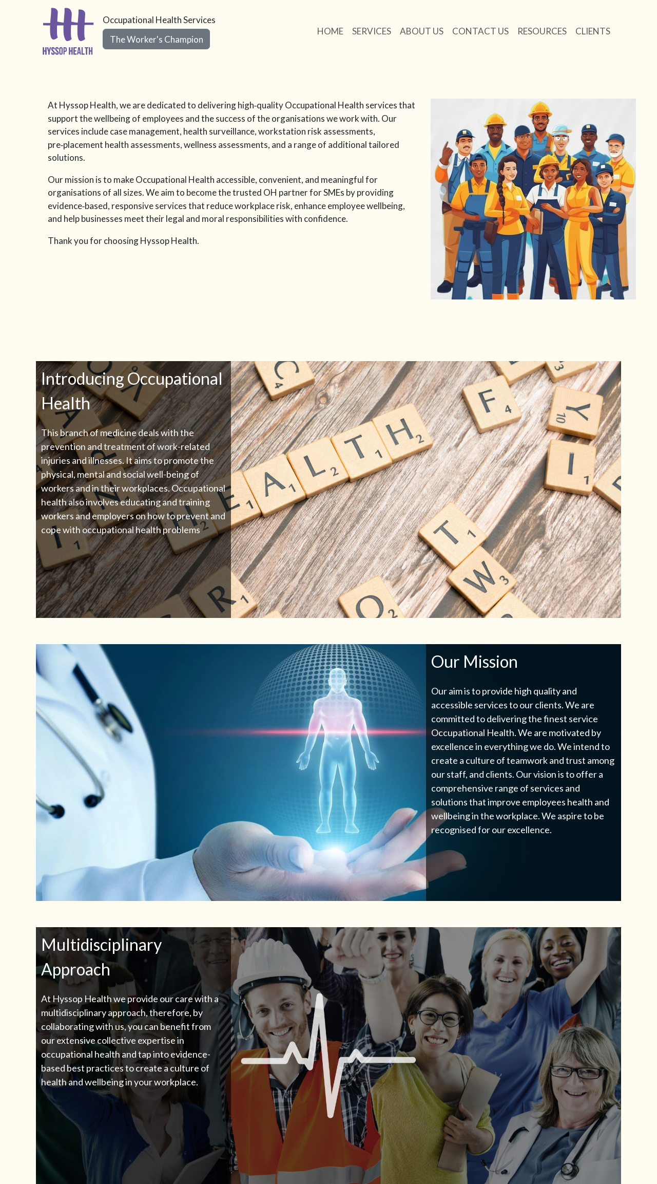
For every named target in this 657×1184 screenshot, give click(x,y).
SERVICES (371, 31)
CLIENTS (592, 31)
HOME (330, 31)
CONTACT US (480, 31)
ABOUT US (421, 31)
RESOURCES (542, 31)
